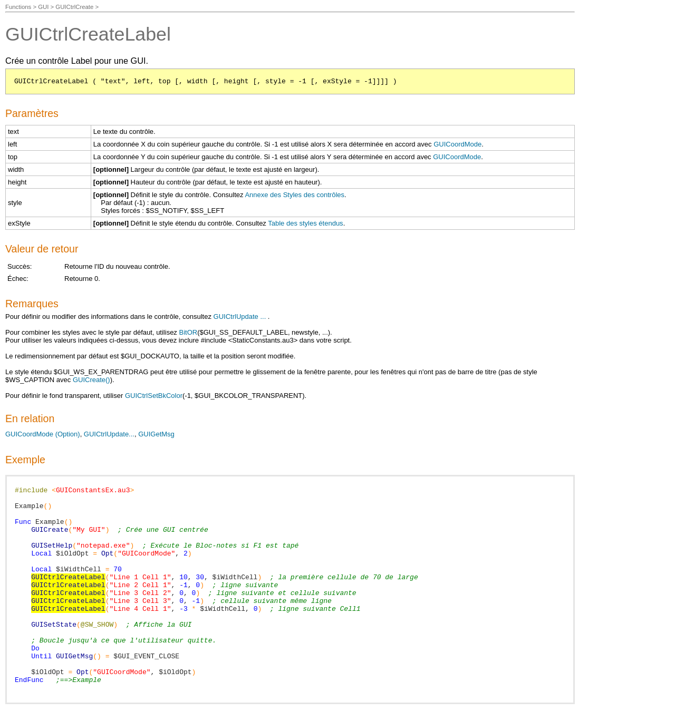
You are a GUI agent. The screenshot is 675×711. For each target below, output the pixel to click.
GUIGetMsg (156, 434)
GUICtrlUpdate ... (240, 316)
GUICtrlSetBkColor (153, 396)
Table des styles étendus (305, 223)
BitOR (188, 332)
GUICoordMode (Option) (42, 434)
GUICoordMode (457, 144)
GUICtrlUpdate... (109, 434)
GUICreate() (91, 380)
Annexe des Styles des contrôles (294, 195)
